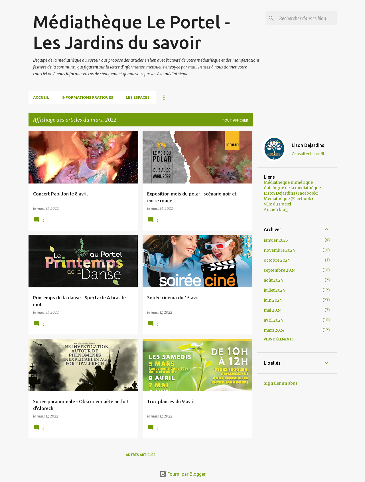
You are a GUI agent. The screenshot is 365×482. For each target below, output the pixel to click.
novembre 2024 (279, 250)
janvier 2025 (276, 240)
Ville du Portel (277, 204)
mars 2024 (274, 330)
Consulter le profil (308, 154)
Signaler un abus (280, 383)
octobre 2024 (277, 260)
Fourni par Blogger (182, 474)
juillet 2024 (274, 290)
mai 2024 (273, 310)
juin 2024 (273, 300)
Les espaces (138, 97)
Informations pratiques (87, 97)
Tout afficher (235, 120)
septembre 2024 (280, 270)
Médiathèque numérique (288, 182)
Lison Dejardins (308, 145)
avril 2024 (273, 320)
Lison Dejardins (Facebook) (291, 193)
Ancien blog (276, 209)
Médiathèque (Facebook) (288, 198)
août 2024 (273, 280)
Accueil (41, 97)
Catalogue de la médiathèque (292, 187)
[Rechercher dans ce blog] (307, 18)
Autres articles (140, 455)
